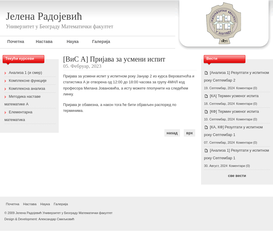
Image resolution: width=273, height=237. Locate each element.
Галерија (101, 41)
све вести (237, 175)
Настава (44, 41)
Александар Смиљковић (56, 219)
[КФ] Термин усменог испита (234, 111)
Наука (73, 41)
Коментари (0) (246, 88)
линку (68, 94)
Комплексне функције (28, 80)
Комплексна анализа (27, 88)
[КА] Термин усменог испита (234, 96)
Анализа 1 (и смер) (25, 72)
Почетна (15, 41)
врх (189, 133)
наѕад (172, 133)
